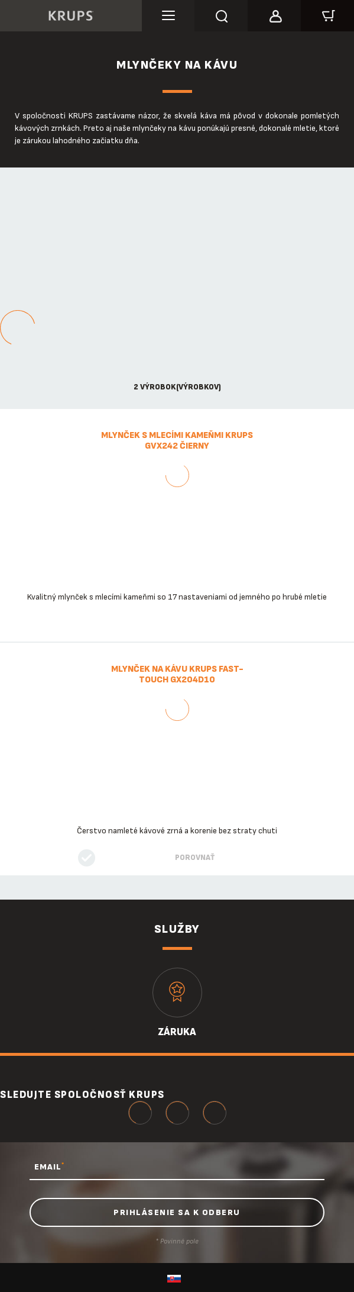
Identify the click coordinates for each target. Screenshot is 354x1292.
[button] (274, 14)
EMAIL (49, 1166)
